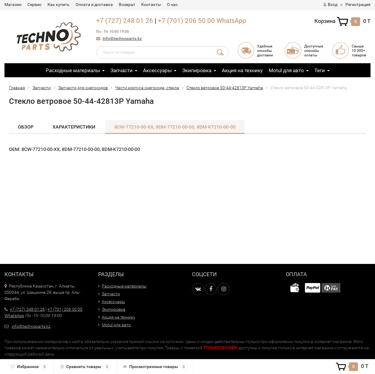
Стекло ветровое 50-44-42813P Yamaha (225, 87)
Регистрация (358, 4)
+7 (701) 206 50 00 (186, 20)
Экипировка (196, 70)
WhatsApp (231, 20)
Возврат (127, 4)
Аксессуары (157, 70)
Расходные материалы (73, 70)
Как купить (58, 4)
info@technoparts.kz (122, 38)
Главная (17, 87)
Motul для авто (286, 70)
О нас (172, 4)
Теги (319, 70)
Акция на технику (242, 70)
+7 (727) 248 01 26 (124, 20)
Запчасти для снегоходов (83, 87)
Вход (330, 4)
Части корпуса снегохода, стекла (147, 87)
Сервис (34, 4)
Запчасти (121, 70)
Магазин (12, 4)
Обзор (25, 127)
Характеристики (74, 127)
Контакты (151, 4)
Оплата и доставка (94, 4)
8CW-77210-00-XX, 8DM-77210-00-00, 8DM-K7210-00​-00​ (175, 127)
